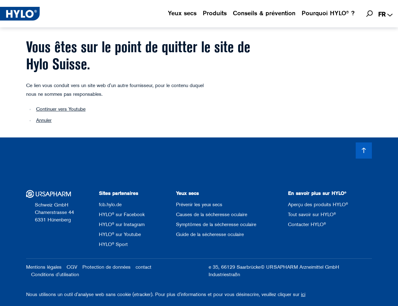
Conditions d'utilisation (55, 274)
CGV (72, 267)
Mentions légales (44, 267)
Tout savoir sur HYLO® (312, 214)
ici (303, 294)
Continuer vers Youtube (61, 109)
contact (143, 267)
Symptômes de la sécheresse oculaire (216, 224)
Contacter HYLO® (307, 224)
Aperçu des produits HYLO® (318, 204)
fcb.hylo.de (110, 204)
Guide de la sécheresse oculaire (210, 234)
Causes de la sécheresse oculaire (211, 214)
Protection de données (106, 267)
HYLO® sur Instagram (122, 224)
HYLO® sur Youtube (120, 234)
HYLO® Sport (113, 244)
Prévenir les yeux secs (199, 204)
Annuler (44, 120)
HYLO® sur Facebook (122, 214)
